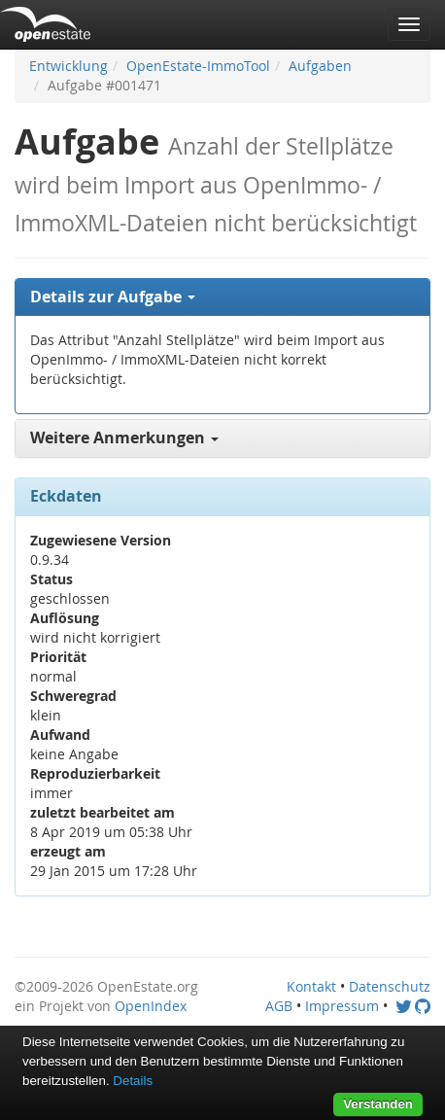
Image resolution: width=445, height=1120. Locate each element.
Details (133, 1080)
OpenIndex (151, 1006)
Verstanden (378, 1104)
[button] (222, 297)
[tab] (222, 297)
